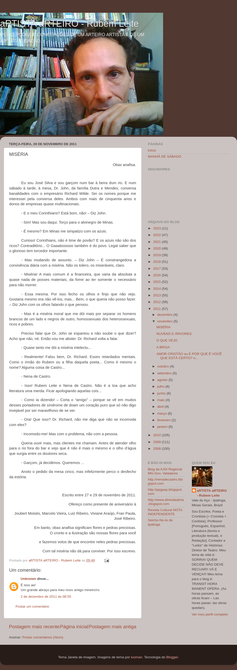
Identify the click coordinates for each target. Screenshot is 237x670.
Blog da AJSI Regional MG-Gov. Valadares (165, 471)
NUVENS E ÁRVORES (174, 334)
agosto (162, 380)
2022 (157, 235)
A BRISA (163, 347)
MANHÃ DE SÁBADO (164, 156)
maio (161, 400)
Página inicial (74, 626)
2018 (157, 262)
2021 (157, 242)
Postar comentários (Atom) (42, 637)
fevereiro (164, 420)
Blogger (172, 657)
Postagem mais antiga (112, 626)
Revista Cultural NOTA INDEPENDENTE (165, 512)
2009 (157, 442)
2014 (157, 289)
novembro (165, 321)
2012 (157, 302)
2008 (157, 448)
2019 (157, 255)
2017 (157, 268)
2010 (157, 435)
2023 (157, 228)
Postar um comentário (32, 606)
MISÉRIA (163, 327)
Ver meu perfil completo (210, 614)
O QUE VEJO (167, 340)
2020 (157, 248)
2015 (157, 282)
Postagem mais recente (34, 626)
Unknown (28, 579)
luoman (136, 657)
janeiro (162, 427)
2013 (157, 295)
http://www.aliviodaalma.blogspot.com (166, 502)
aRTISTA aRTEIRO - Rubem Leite (69, 23)
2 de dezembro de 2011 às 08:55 (46, 596)
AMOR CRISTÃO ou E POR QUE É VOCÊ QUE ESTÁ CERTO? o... (189, 356)
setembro (165, 373)
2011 (157, 309)
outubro (163, 366)
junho (162, 393)
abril (161, 406)
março (162, 413)
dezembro (165, 315)
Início (152, 150)
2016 (157, 275)
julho (161, 386)
